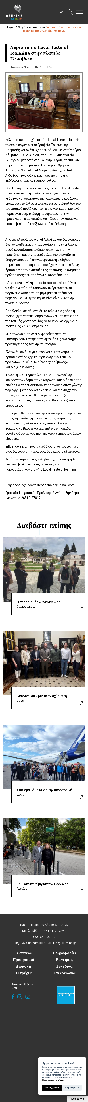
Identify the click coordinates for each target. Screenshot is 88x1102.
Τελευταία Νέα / (36, 27)
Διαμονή (23, 966)
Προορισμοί (23, 959)
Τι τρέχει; (23, 973)
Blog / (21, 27)
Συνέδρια (64, 966)
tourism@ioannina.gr (62, 943)
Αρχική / (12, 27)
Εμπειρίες (64, 959)
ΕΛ (61, 11)
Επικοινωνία (64, 973)
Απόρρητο (77, 1099)
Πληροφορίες (64, 953)
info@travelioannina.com (28, 943)
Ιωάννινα (23, 953)
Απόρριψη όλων (72, 1087)
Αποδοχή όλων (52, 1087)
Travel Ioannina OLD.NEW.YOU (14, 12)
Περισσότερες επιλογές (53, 1080)
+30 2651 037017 (44, 937)
